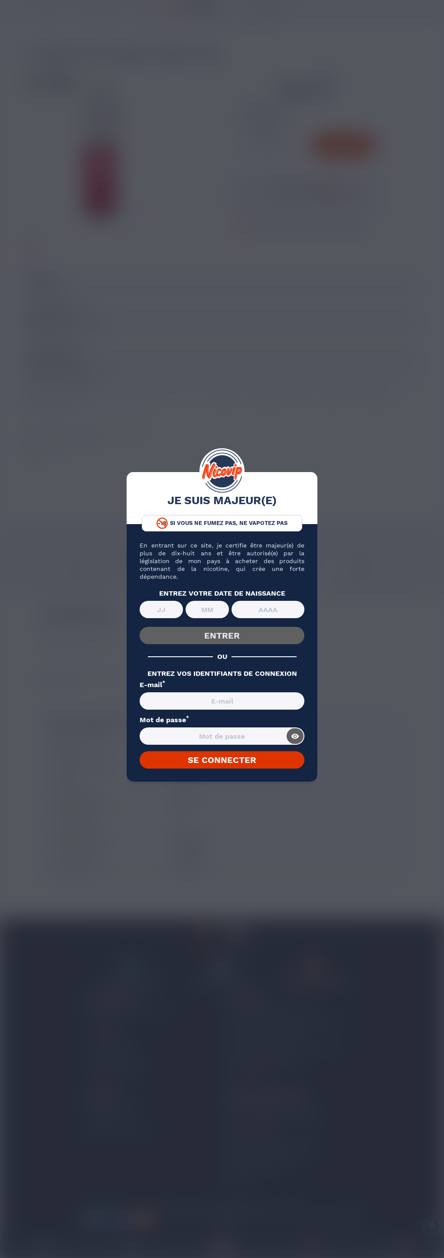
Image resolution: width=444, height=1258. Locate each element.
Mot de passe (164, 720)
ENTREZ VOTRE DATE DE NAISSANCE (222, 593)
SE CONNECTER (222, 760)
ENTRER (222, 635)
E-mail (152, 685)
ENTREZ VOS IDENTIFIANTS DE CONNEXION (222, 674)
